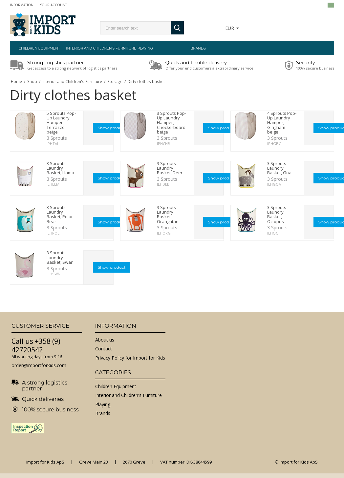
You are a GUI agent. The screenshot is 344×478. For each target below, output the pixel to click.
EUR (229, 28)
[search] (135, 27)
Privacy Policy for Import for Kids (130, 358)
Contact (103, 348)
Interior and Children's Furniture (92, 48)
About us (104, 340)
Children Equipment (39, 48)
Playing (145, 48)
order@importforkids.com (38, 365)
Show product (112, 127)
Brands (198, 48)
